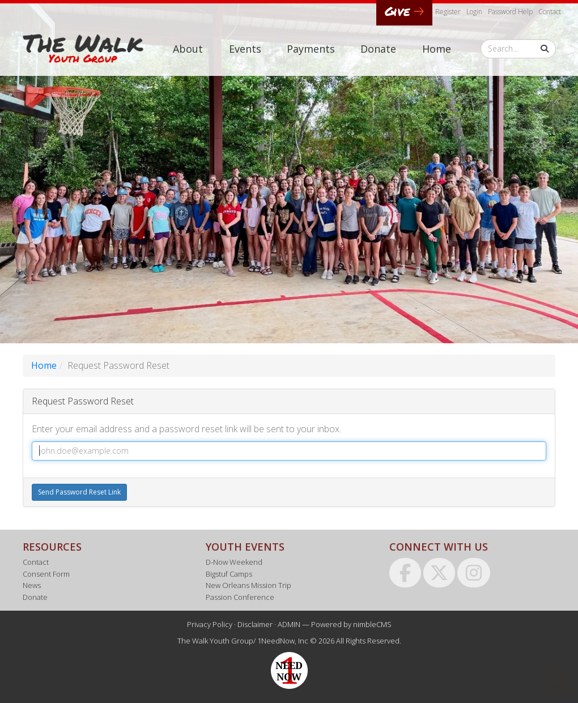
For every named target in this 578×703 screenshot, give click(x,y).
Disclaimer (255, 624)
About (188, 49)
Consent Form (46, 574)
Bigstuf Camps (229, 574)
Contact (549, 11)
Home (436, 49)
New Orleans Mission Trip (248, 585)
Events (245, 49)
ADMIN (289, 624)
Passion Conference (240, 597)
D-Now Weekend (234, 562)
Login (474, 11)
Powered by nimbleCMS (351, 624)
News (32, 585)
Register (448, 11)
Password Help (510, 11)
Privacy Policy (209, 624)
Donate (378, 49)
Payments (311, 49)
